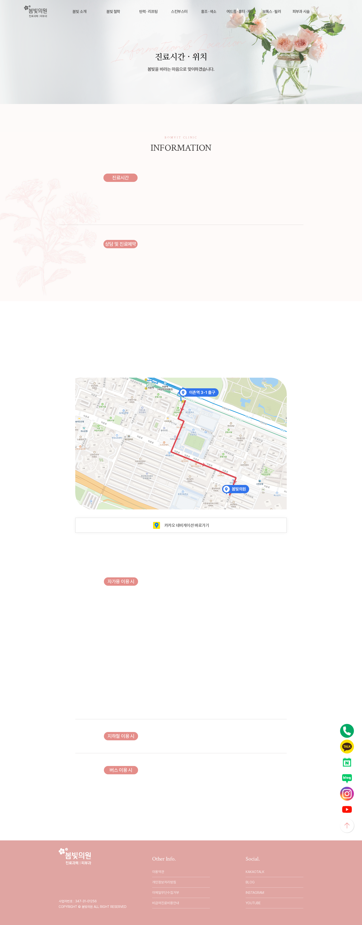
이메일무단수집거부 (165, 893)
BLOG (250, 882)
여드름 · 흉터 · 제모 (240, 11)
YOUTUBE (253, 903)
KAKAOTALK (255, 872)
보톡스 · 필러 (271, 11)
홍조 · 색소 (208, 11)
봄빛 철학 (113, 11)
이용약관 (158, 872)
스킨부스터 (179, 11)
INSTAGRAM (255, 893)
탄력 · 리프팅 (148, 11)
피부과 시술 (301, 11)
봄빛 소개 (79, 11)
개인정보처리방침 (164, 882)
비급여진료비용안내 (165, 903)
